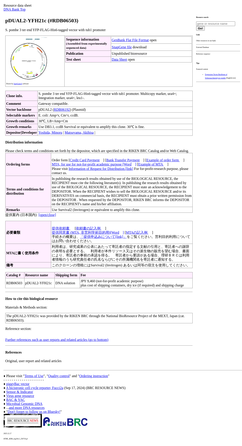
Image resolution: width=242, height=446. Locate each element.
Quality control (58, 376)
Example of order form (163, 160)
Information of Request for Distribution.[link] (101, 169)
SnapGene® (18, 84)
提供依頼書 (61, 228)
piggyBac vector (17, 384)
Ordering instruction (93, 376)
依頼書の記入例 (88, 228)
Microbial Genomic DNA (24, 404)
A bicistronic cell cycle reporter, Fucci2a (34, 388)
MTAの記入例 (137, 232)
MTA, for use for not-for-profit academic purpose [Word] (94, 164)
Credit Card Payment (85, 160)
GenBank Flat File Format (130, 40)
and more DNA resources (27, 408)
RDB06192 (62, 109)
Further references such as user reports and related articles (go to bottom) (56, 340)
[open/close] (47, 215)
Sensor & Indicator (19, 392)
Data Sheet (119, 59)
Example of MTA (151, 164)
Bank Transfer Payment (123, 160)
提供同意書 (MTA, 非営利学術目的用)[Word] (88, 232)
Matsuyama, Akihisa (79, 132)
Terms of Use (33, 376)
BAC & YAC (15, 400)
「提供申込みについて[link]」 (103, 237)
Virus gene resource (20, 396)
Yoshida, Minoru (50, 132)
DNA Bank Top (15, 9)
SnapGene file (122, 47)
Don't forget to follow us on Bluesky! (34, 412)
